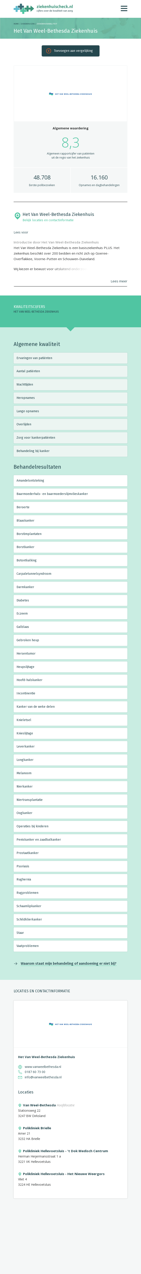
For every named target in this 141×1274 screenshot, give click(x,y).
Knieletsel (24, 720)
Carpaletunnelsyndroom (34, 574)
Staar (20, 933)
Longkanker (25, 760)
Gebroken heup (28, 640)
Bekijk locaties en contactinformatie (48, 220)
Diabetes (23, 600)
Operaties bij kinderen (32, 826)
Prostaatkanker (28, 853)
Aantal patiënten (28, 371)
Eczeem (22, 613)
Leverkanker (26, 746)
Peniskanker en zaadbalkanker (39, 840)
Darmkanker (25, 587)
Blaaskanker (25, 520)
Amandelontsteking (30, 480)
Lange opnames (28, 411)
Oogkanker (24, 813)
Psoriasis (23, 866)
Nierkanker (25, 786)
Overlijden (24, 424)
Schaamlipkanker (29, 906)
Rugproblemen (27, 893)
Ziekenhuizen (28, 24)
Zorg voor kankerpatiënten (36, 438)
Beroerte (23, 507)
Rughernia (24, 879)
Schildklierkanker (29, 919)
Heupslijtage (25, 667)
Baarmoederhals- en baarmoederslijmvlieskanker (52, 494)
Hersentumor (26, 653)
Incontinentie (26, 693)
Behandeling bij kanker (33, 451)
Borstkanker (25, 547)
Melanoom (24, 773)
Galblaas (23, 627)
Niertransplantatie (30, 800)
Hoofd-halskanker (29, 680)
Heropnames (26, 398)
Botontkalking (27, 560)
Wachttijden (25, 384)
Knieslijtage (25, 733)
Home (16, 24)
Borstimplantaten (29, 534)
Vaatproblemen (28, 946)
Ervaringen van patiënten (34, 358)
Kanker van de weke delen (36, 707)
